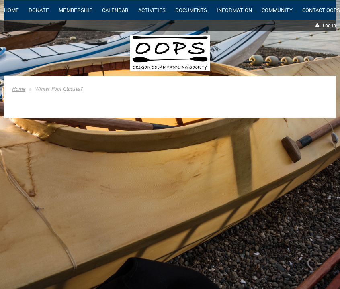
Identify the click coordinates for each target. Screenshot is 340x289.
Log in (329, 25)
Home (18, 88)
